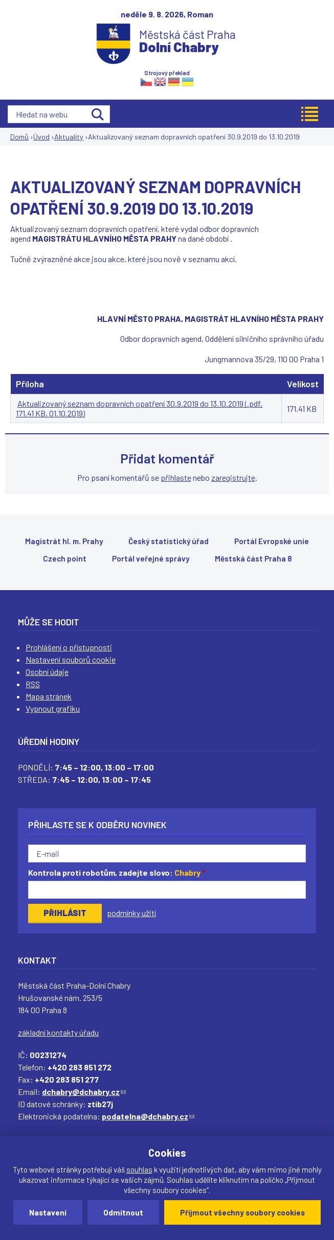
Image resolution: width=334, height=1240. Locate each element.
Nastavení (47, 1212)
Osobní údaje (47, 671)
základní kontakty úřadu (58, 1032)
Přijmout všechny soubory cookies (242, 1212)
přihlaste (176, 477)
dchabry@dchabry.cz (84, 1091)
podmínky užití (131, 913)
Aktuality (68, 136)
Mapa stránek (49, 696)
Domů (19, 136)
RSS (33, 684)
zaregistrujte (233, 477)
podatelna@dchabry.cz (148, 1116)
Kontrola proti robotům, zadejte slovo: (117, 872)
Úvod (41, 136)
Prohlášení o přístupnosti (69, 647)
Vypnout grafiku (53, 708)
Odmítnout (123, 1212)
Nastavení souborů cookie (71, 659)
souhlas (139, 1169)
